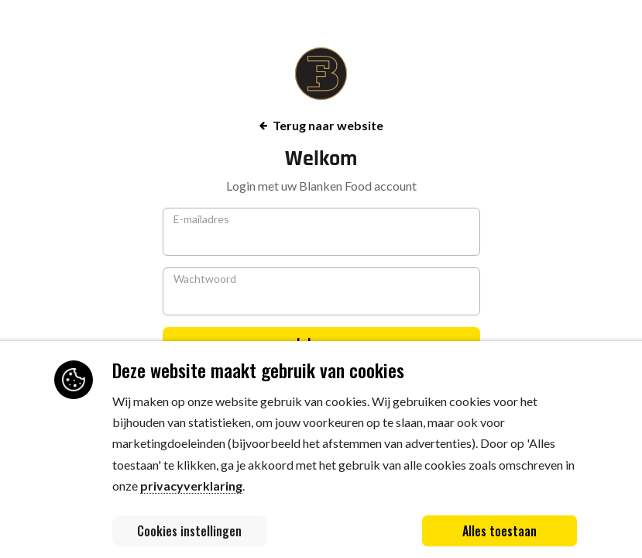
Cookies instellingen (189, 531)
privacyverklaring (191, 485)
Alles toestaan (499, 531)
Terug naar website (321, 125)
